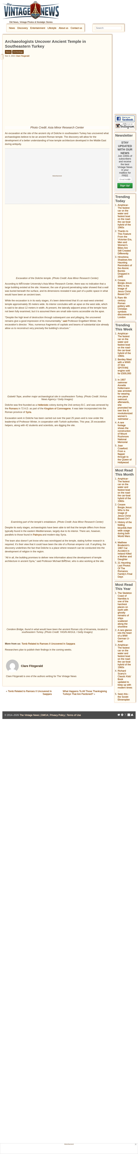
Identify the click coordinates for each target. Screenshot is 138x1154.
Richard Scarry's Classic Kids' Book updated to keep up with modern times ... (125, 680)
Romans (13, 408)
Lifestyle (52, 28)
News (12, 28)
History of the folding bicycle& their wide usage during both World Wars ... (125, 530)
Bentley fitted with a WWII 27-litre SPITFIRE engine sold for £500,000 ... (124, 368)
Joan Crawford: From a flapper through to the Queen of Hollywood (124, 454)
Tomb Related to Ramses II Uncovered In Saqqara (48, 643)
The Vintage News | (30, 715)
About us (63, 28)
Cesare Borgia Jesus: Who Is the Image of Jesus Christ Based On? (125, 287)
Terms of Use (74, 715)
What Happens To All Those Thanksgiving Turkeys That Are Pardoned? (85, 692)
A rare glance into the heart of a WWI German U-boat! (125, 636)
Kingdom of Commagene (57, 408)
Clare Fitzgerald (22, 56)
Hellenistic (43, 405)
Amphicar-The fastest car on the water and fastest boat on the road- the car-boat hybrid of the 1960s (124, 216)
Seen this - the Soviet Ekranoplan (124, 697)
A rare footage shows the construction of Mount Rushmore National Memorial (124, 432)
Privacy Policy (57, 715)
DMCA (44, 715)
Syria (28, 412)
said (65, 321)
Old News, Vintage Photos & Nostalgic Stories (31, 22)
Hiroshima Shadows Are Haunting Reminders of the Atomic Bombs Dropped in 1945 (125, 267)
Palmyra (37, 534)
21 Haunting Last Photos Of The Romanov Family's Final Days (125, 569)
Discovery (22, 28)
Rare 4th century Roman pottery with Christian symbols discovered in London (125, 307)
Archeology (18, 52)
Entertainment (37, 28)
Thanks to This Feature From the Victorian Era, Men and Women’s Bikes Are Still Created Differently (125, 242)
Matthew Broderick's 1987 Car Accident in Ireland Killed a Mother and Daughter (125, 551)
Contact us (76, 28)
